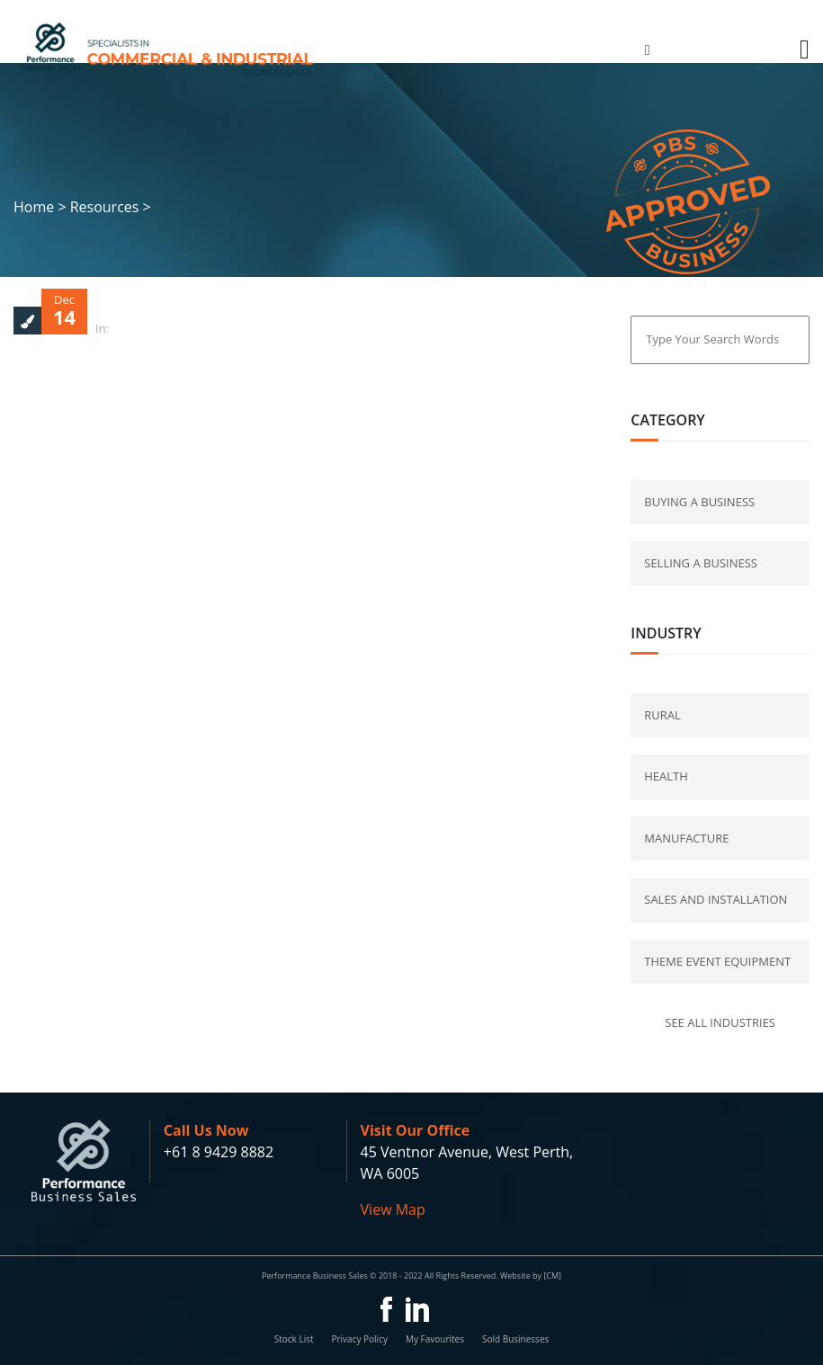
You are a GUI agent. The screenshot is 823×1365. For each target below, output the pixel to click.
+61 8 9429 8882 (218, 1152)
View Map (393, 1209)
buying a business (699, 502)
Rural (662, 715)
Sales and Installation (715, 899)
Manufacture (686, 838)
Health (666, 776)
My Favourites (435, 1339)
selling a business (700, 563)
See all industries (720, 1022)
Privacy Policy (359, 1339)
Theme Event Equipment (717, 961)
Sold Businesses (515, 1339)
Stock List (294, 1339)
